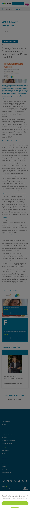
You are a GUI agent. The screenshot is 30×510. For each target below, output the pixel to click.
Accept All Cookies (15, 503)
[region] (15, 500)
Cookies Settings (15, 507)
